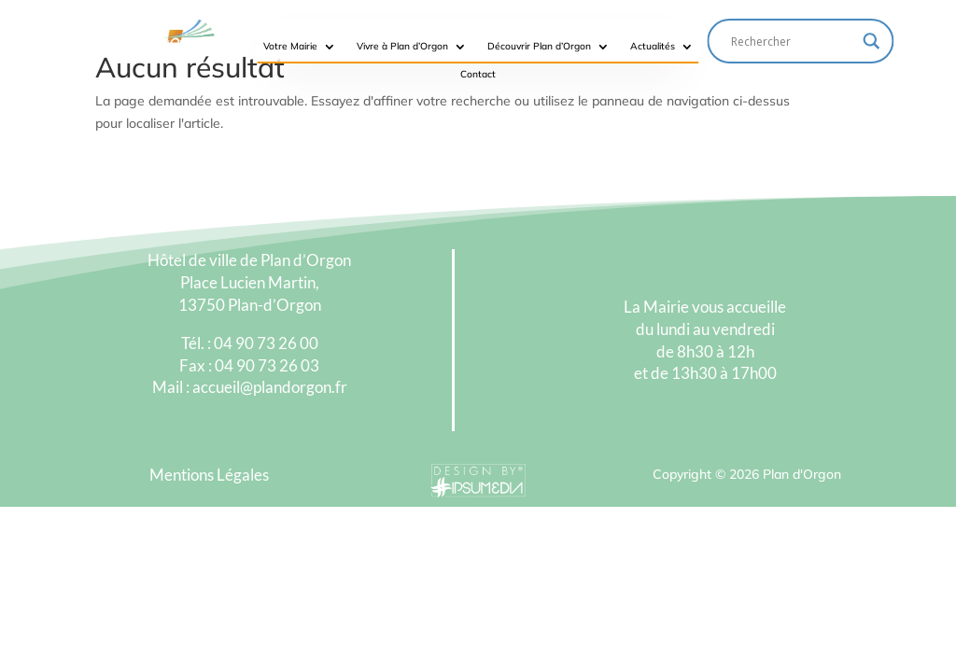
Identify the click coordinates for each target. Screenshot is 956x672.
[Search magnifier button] (872, 41)
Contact (478, 74)
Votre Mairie (290, 46)
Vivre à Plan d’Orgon (402, 46)
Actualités (652, 46)
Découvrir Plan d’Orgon (539, 46)
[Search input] (792, 41)
